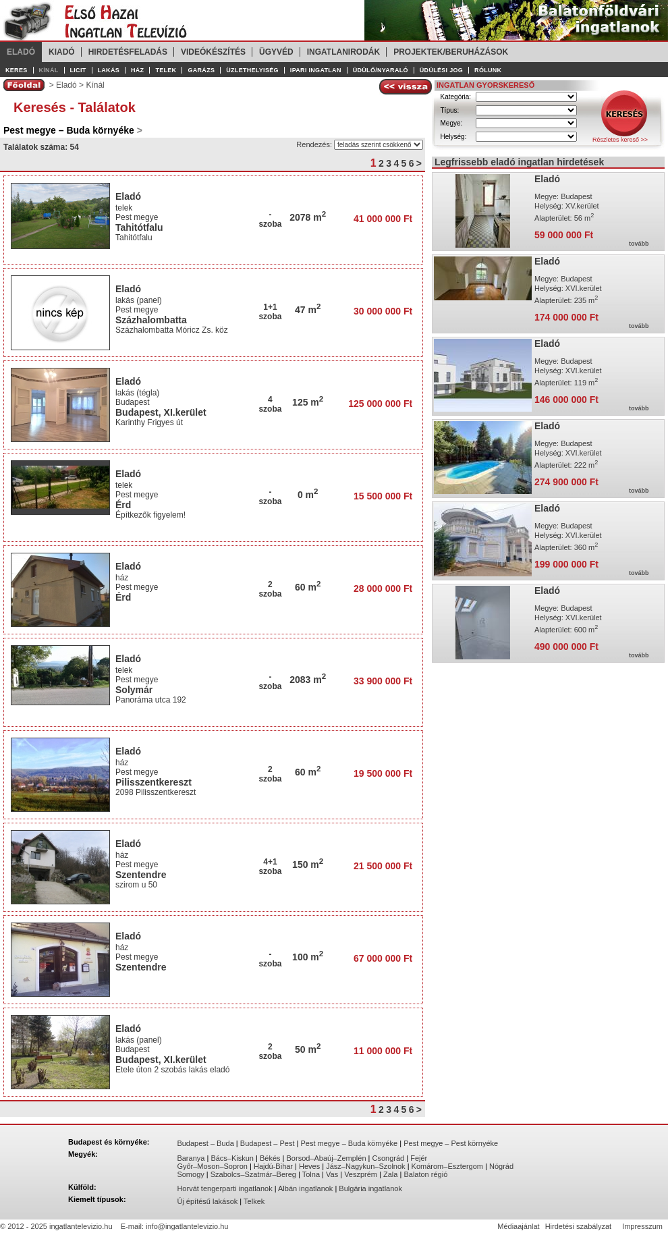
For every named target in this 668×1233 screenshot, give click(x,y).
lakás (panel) (138, 300)
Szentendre (140, 874)
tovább (639, 243)
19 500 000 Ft (383, 773)
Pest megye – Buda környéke (349, 1143)
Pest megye (136, 217)
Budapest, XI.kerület (160, 412)
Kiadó (62, 52)
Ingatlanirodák (343, 52)
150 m (307, 864)
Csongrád (388, 1158)
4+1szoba (269, 866)
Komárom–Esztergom (447, 1166)
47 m (308, 309)
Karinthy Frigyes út (150, 422)
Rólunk (487, 70)
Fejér (418, 1158)
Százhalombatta (151, 319)
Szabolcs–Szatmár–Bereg (253, 1174)
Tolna (311, 1174)
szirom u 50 (137, 884)
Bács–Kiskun (232, 1158)
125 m (307, 402)
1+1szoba (269, 311)
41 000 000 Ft (383, 218)
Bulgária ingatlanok (370, 1188)
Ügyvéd (276, 52)
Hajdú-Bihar (273, 1166)
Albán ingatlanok (305, 1188)
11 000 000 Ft (383, 1050)
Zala (390, 1174)
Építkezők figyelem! (151, 515)
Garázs (201, 70)
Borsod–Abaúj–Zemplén (326, 1158)
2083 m (307, 679)
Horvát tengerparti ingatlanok (224, 1188)
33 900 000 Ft (383, 681)
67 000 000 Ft (383, 958)
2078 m (307, 217)
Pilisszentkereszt (153, 782)
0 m (308, 494)
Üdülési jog (441, 70)
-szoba (269, 219)
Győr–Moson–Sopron (212, 1166)
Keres (16, 70)
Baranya (190, 1158)
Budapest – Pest (267, 1143)
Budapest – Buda (205, 1143)
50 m (308, 1049)
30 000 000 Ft (383, 311)
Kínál (49, 70)
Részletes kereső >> (620, 139)
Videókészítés (213, 52)
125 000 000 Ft (380, 403)
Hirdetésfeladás (127, 52)
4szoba (269, 404)
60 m (308, 587)
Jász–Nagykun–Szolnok (365, 1166)
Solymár (133, 689)
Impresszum (642, 1226)
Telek (165, 70)
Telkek (254, 1201)
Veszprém (360, 1174)
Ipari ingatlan (315, 70)
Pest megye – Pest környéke (450, 1143)
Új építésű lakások (207, 1201)
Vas (332, 1174)
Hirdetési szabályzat (578, 1226)
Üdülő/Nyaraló (380, 70)
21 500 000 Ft (383, 865)
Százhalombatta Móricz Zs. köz (172, 330)
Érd (123, 504)
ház (121, 577)
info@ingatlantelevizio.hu (187, 1226)
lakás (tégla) (137, 393)
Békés (270, 1158)
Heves (309, 1166)
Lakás (109, 70)
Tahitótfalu (139, 227)
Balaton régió (425, 1174)
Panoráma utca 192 (151, 700)
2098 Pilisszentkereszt (157, 792)
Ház (137, 70)
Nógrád (501, 1166)
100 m (307, 957)
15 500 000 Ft (383, 496)
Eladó (21, 52)
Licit (78, 70)
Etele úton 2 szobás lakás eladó (173, 1069)
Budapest (132, 402)
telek (123, 208)
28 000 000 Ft (383, 588)
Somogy (190, 1174)
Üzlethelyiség (252, 70)
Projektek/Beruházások (450, 52)
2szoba (269, 589)
